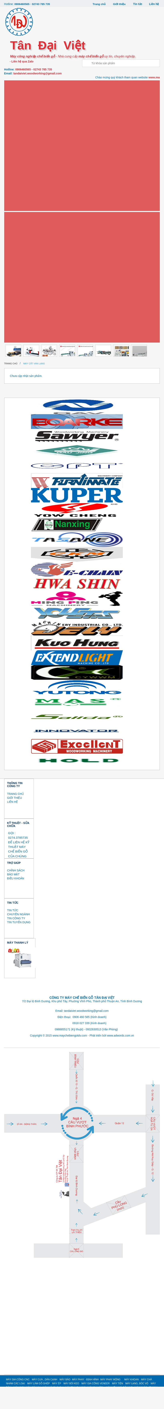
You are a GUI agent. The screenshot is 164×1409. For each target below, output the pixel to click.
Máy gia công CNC (21, 84)
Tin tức (137, 4)
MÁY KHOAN (131, 1401)
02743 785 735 (41, 4)
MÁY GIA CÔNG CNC (18, 1401)
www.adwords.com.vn (120, 1057)
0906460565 (22, 4)
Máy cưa (14, 97)
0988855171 (62, 1051)
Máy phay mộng (19, 148)
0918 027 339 (81, 1045)
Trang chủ (98, 4)
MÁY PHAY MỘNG (110, 1401)
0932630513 (93, 1051)
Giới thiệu (118, 4)
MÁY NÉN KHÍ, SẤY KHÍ (22, 317)
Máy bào (14, 122)
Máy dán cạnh (18, 109)
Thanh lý (15, 356)
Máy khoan (16, 161)
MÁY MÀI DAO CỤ (19, 291)
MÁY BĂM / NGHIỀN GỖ (22, 265)
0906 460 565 (81, 1039)
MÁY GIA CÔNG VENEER (96, 1405)
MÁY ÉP (56, 1405)
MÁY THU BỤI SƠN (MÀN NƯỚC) (27, 304)
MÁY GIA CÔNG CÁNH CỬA (24, 330)
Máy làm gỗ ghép (20, 187)
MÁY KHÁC (15, 343)
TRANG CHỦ (15, 816)
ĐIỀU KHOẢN (15, 900)
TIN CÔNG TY (16, 940)
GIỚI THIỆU (14, 820)
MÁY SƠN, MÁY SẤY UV (22, 278)
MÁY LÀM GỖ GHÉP (38, 1405)
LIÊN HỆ (12, 824)
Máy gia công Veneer (23, 226)
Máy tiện (14, 239)
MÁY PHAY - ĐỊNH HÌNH (85, 1401)
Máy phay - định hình (22, 135)
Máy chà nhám (18, 174)
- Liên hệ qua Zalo (21, 61)
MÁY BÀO (65, 1401)
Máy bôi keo (17, 213)
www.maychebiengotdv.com (70, 1057)
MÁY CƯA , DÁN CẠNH (44, 1401)
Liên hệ (154, 4)
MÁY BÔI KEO (71, 1405)
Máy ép (13, 200)
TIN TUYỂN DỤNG (19, 944)
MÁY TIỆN (117, 1405)
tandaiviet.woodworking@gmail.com (37, 73)
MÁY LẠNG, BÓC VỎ (20, 252)
